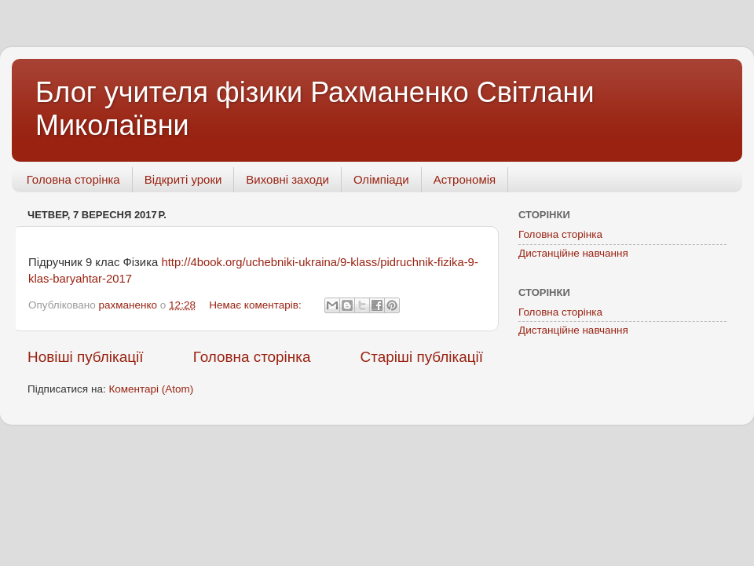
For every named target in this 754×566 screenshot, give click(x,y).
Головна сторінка (73, 179)
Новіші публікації (85, 357)
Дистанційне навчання (573, 253)
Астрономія (465, 179)
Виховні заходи (287, 179)
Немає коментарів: (256, 305)
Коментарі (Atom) (150, 389)
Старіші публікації (422, 357)
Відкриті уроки (183, 179)
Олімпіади (381, 179)
